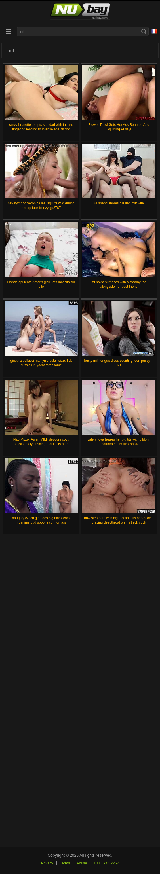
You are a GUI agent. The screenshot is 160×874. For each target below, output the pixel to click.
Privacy (47, 863)
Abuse (82, 863)
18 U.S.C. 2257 (106, 863)
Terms (65, 863)
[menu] (8, 31)
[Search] (143, 31)
